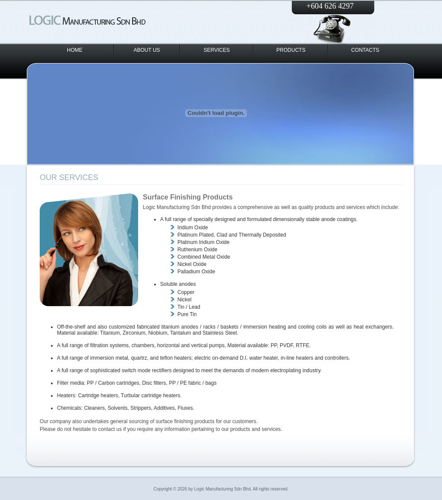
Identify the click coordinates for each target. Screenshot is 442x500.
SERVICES (217, 50)
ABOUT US (146, 50)
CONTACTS (365, 50)
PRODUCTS (290, 50)
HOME (74, 50)
